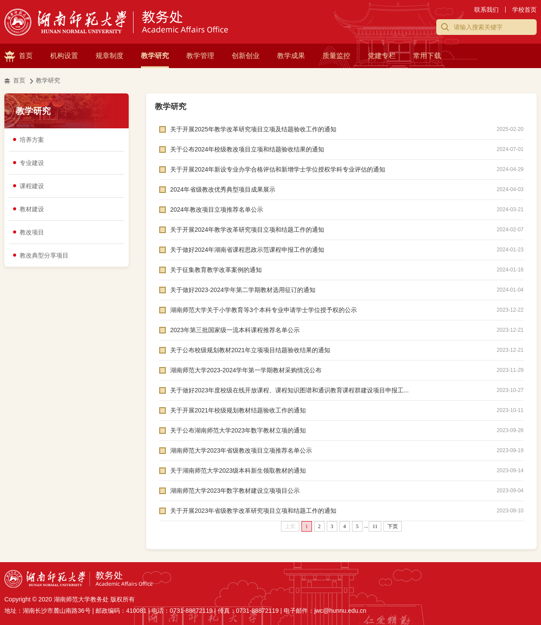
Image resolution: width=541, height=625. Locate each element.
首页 (26, 55)
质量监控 (336, 55)
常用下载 (427, 55)
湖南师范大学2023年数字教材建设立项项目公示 (235, 490)
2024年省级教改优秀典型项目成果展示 (222, 189)
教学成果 (291, 55)
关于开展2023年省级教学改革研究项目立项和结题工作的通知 (253, 510)
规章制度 (109, 55)
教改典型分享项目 (44, 255)
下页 (392, 526)
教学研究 (155, 55)
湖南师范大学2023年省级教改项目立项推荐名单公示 (241, 450)
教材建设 (32, 209)
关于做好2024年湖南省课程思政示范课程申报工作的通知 (247, 249)
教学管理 (200, 55)
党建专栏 (382, 55)
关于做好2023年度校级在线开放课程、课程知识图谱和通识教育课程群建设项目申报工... (289, 390)
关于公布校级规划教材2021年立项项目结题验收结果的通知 (250, 350)
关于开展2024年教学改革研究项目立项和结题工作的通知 (247, 229)
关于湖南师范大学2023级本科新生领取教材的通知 (238, 470)
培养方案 (32, 139)
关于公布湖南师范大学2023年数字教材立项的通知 (238, 430)
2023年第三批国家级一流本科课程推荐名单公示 (235, 329)
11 (375, 526)
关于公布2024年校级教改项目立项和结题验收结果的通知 (247, 149)
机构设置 (64, 55)
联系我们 (486, 10)
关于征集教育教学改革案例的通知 (216, 269)
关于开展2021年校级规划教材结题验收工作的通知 (238, 410)
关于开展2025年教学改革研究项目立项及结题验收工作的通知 (253, 129)
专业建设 (32, 162)
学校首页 (524, 10)
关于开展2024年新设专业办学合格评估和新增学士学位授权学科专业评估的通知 (277, 169)
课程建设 (32, 185)
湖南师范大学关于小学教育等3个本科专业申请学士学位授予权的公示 (263, 309)
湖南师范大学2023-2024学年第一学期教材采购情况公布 (246, 370)
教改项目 (32, 232)
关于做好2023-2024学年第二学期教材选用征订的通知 (242, 289)
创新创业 (246, 55)
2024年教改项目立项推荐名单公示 (216, 209)
